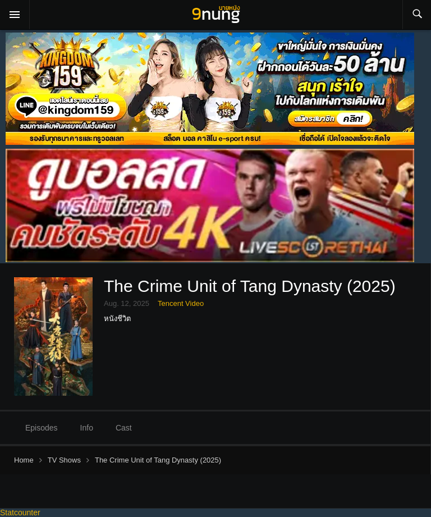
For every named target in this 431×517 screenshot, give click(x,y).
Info (86, 427)
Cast (124, 427)
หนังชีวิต (117, 318)
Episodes (41, 427)
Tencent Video (181, 303)
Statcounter (20, 512)
